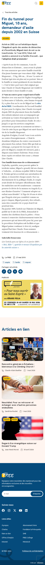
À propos (5, 525)
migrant (28, 262)
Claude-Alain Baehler (13, 370)
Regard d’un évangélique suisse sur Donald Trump (19, 444)
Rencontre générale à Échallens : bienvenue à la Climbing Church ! (18, 365)
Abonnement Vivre (30, 525)
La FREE (8, 257)
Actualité (6, 38)
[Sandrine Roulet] (3, 411)
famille (17, 262)
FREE (5, 340)
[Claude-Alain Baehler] (3, 370)
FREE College (28, 538)
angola (7, 262)
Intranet (5, 542)
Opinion (7, 419)
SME (24, 534)
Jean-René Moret (12, 450)
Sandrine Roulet (11, 411)
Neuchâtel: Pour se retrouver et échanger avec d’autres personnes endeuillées (19, 405)
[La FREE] (3, 257)
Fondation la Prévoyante (32, 529)
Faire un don (6, 534)
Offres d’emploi (8, 538)
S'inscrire (36, 494)
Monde (14, 419)
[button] (41, 3)
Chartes (5, 529)
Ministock (26, 542)
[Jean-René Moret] (3, 449)
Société (6, 378)
